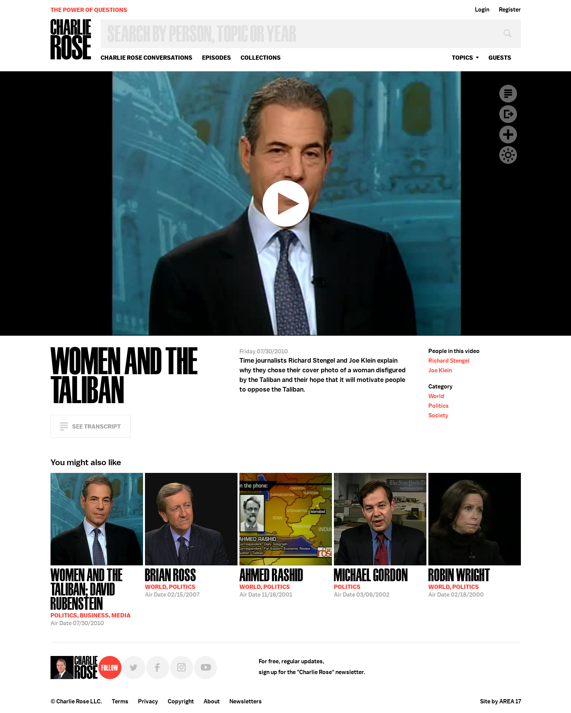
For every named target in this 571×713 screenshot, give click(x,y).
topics (462, 57)
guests (499, 57)
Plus (508, 134)
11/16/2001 (271, 582)
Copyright (181, 701)
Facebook (157, 667)
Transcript (508, 94)
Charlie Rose (71, 40)
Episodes (216, 57)
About (212, 701)
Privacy (148, 701)
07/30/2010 (97, 596)
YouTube (205, 667)
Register (510, 9)
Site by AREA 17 (500, 701)
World (436, 396)
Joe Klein (440, 370)
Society (438, 415)
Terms (120, 701)
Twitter (133, 667)
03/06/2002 (371, 582)
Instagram (181, 667)
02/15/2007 (172, 582)
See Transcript (96, 426)
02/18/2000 (459, 582)
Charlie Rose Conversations (146, 57)
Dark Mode (508, 155)
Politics (438, 406)
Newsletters (245, 701)
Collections (261, 57)
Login (482, 9)
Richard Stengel (449, 361)
